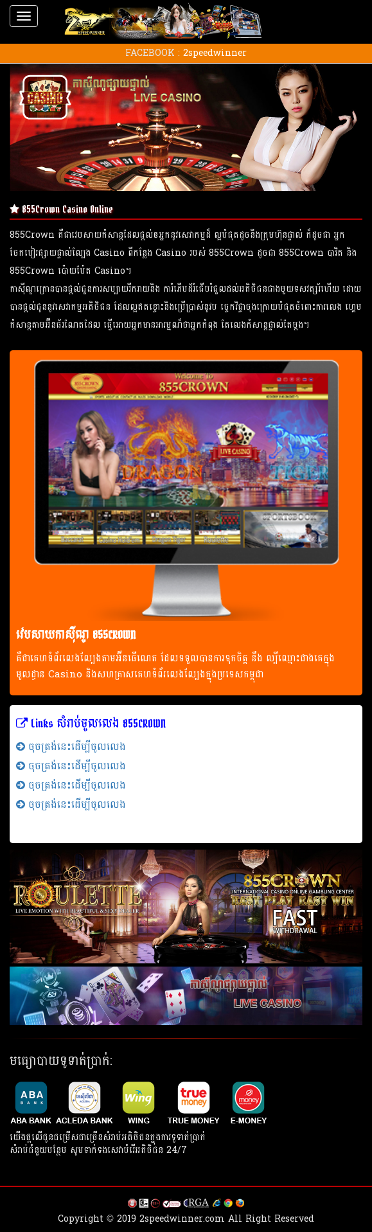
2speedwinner (215, 53)
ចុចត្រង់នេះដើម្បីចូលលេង (71, 746)
